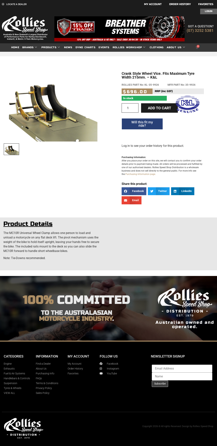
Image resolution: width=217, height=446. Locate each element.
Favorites (205, 4)
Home (15, 47)
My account (153, 4)
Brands (29, 47)
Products (50, 47)
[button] (134, 191)
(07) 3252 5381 (200, 30)
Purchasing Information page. (140, 174)
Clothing (157, 47)
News (68, 47)
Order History (180, 4)
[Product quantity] (130, 108)
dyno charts (86, 47)
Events (104, 47)
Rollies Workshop (129, 47)
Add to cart (159, 108)
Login (208, 11)
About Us (176, 47)
